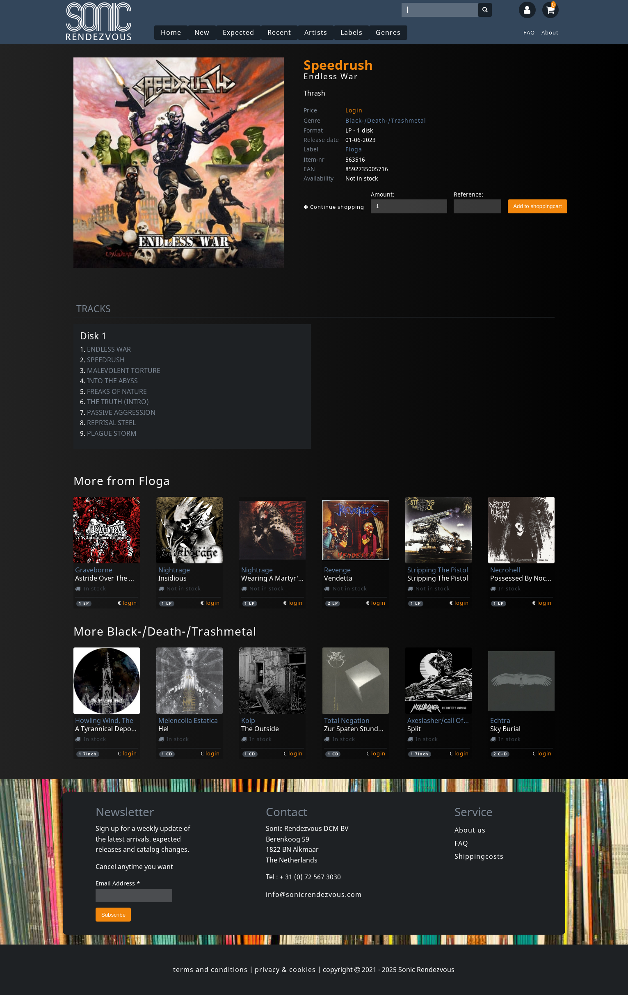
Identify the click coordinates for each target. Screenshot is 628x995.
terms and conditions (210, 969)
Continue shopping (334, 206)
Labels (351, 32)
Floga (353, 149)
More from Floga (121, 480)
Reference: (468, 194)
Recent (279, 32)
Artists (315, 32)
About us (470, 830)
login (130, 602)
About (550, 32)
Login (354, 110)
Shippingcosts (479, 856)
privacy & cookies (285, 969)
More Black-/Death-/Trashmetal (164, 631)
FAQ (529, 32)
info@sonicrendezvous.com (314, 894)
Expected (238, 32)
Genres (388, 32)
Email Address (118, 883)
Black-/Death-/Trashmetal (385, 120)
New (202, 32)
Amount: (382, 194)
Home (171, 32)
